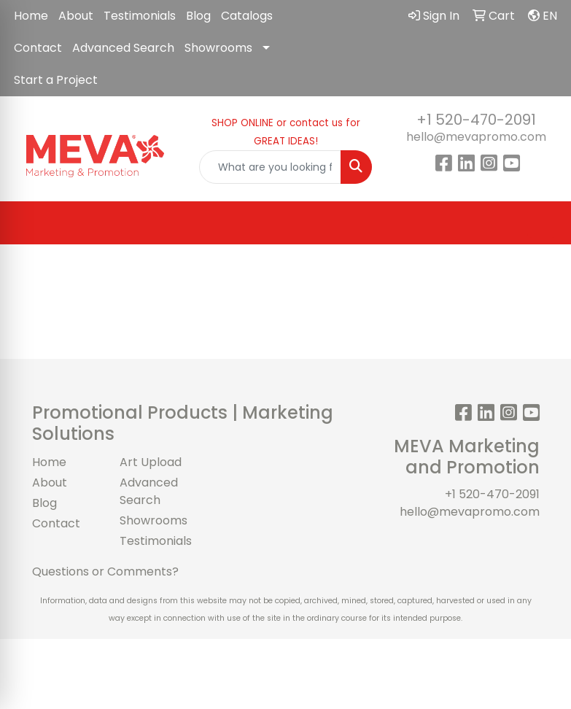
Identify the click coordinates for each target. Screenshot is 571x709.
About (75, 15)
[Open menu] (541, 223)
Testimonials (140, 15)
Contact (38, 47)
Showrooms (218, 47)
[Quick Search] (270, 167)
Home (31, 15)
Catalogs (247, 15)
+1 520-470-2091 (476, 119)
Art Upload (151, 462)
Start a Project (56, 79)
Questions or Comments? (105, 571)
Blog (198, 15)
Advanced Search (123, 47)
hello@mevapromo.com (476, 136)
